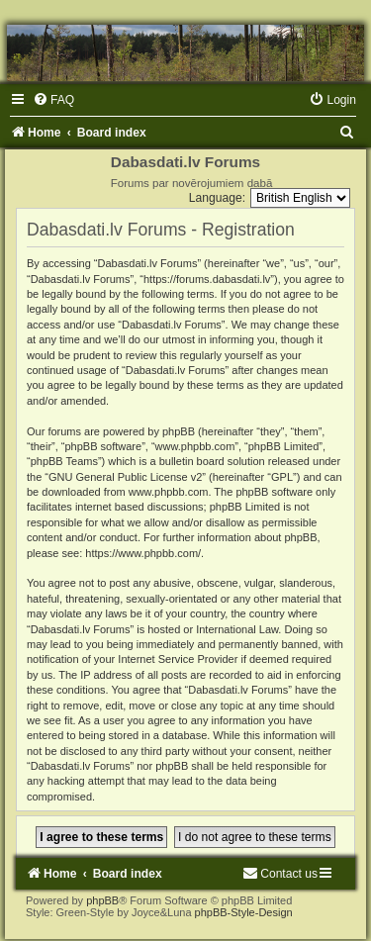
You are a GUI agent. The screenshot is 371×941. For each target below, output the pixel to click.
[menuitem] (53, 100)
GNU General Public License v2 (125, 477)
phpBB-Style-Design (244, 912)
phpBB (102, 900)
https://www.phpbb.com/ (143, 553)
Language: (217, 198)
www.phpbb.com (169, 492)
